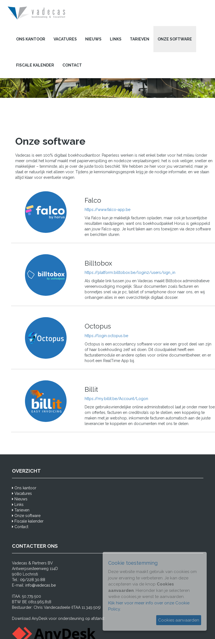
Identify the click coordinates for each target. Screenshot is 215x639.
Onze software (175, 39)
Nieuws (93, 39)
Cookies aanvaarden (178, 620)
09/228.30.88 (32, 579)
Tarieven (139, 39)
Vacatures (65, 39)
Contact (72, 65)
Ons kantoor (30, 39)
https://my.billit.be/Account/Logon (116, 398)
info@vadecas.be (40, 585)
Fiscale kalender (35, 65)
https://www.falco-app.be (107, 209)
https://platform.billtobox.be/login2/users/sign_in (130, 272)
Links (116, 39)
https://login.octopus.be (106, 335)
